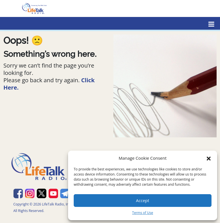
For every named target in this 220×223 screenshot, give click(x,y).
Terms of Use (142, 212)
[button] (208, 158)
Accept (142, 200)
